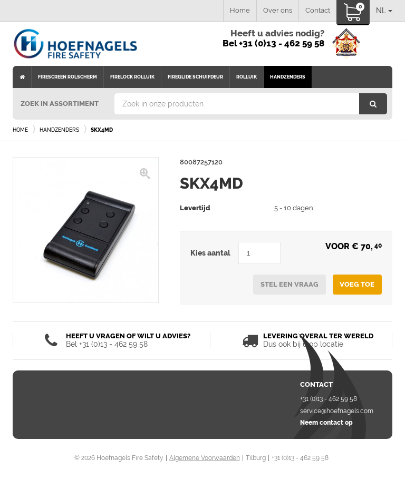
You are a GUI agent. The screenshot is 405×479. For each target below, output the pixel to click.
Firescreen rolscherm (67, 77)
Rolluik (246, 77)
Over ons (277, 10)
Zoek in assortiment (60, 103)
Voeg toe (357, 284)
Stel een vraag (290, 284)
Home (240, 10)
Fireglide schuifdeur (195, 77)
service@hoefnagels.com (336, 411)
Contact (317, 10)
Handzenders (287, 77)
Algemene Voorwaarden (204, 458)
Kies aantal (210, 253)
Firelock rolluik (132, 77)
